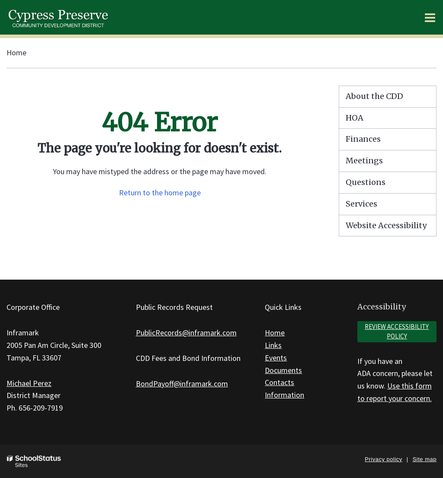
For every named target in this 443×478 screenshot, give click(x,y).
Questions (365, 182)
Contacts (279, 382)
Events (276, 358)
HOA (354, 118)
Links (273, 345)
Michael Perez (28, 383)
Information (284, 395)
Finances (363, 139)
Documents (283, 370)
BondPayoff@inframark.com (182, 384)
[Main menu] (430, 17)
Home (16, 52)
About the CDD (374, 96)
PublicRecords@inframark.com (186, 333)
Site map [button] (425, 459)
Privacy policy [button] (383, 459)
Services (361, 204)
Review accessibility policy (397, 331)
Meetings (364, 161)
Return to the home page (160, 193)
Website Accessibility (386, 225)
